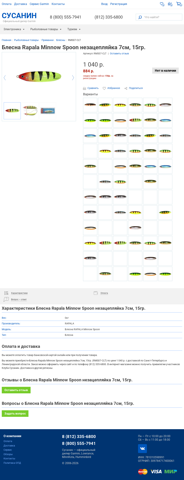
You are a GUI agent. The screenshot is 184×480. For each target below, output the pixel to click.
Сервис (8, 449)
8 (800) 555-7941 (65, 17)
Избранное (112, 88)
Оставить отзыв (119, 53)
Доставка (20, 4)
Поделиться (133, 88)
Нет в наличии (165, 70)
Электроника (12, 29)
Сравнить (91, 88)
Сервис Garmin (39, 4)
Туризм (72, 29)
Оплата (6, 4)
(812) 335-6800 (109, 17)
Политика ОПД (12, 462)
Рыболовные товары (44, 29)
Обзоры (8, 454)
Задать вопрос (15, 413)
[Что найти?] (159, 17)
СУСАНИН (19, 17)
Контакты (58, 4)
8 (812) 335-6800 (79, 436)
